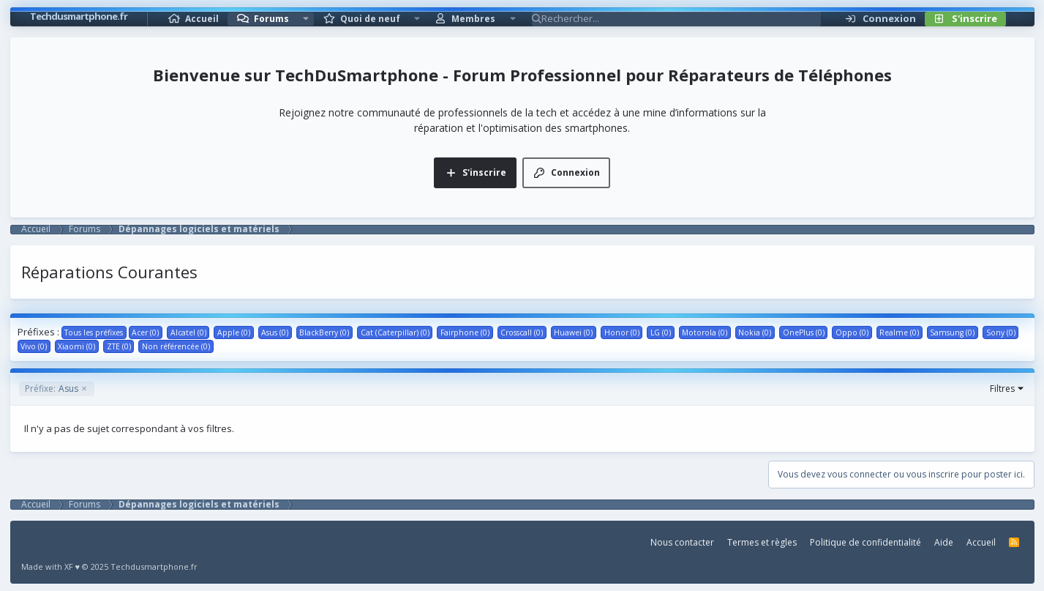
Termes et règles (762, 542)
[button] (306, 19)
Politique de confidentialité (865, 542)
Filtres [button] (1002, 388)
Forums (271, 18)
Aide (943, 542)
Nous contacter (682, 542)
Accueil (202, 18)
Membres (473, 18)
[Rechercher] (681, 19)
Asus (51, 388)
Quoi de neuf (370, 18)
